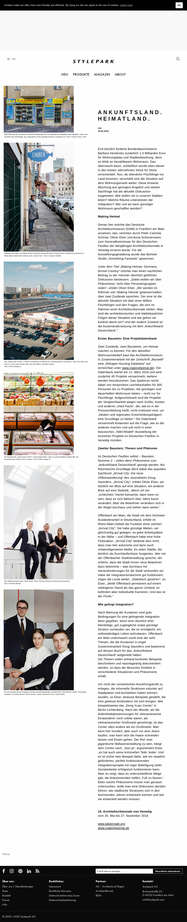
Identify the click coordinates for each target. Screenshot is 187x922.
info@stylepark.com (153, 899)
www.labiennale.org (111, 823)
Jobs (4, 904)
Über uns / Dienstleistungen (17, 886)
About (120, 74)
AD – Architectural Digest (110, 886)
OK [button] (179, 5)
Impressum (55, 886)
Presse (5, 900)
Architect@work (104, 891)
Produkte (81, 74)
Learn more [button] (126, 5)
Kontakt (6, 895)
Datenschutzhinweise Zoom (64, 895)
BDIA (99, 895)
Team (5, 891)
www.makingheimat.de (137, 368)
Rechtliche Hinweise (60, 891)
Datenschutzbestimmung (62, 900)
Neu (64, 74)
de (8, 58)
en (13, 58)
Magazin (102, 74)
